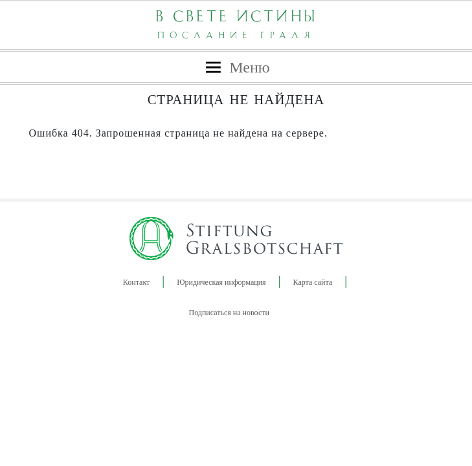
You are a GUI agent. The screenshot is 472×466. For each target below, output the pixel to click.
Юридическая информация (221, 282)
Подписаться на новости (229, 312)
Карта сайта (313, 282)
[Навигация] (235, 67)
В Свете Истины (236, 24)
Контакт (136, 282)
